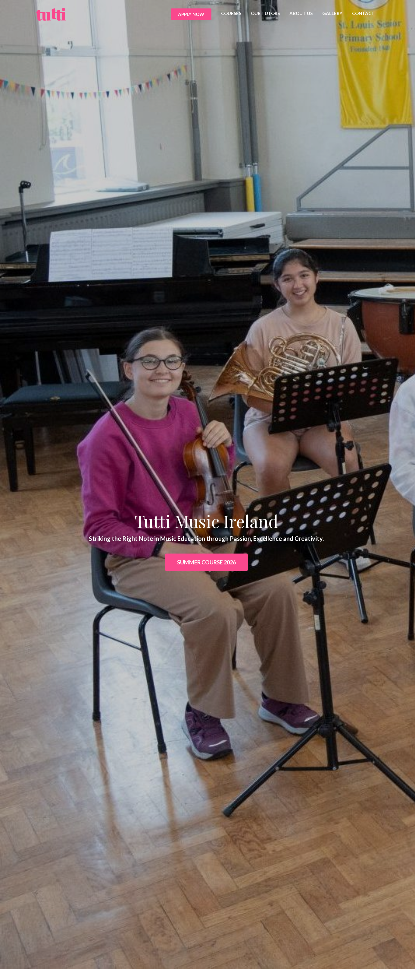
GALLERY (332, 13)
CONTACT (363, 13)
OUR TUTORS (265, 13)
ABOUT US (301, 13)
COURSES (231, 13)
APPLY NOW (191, 14)
